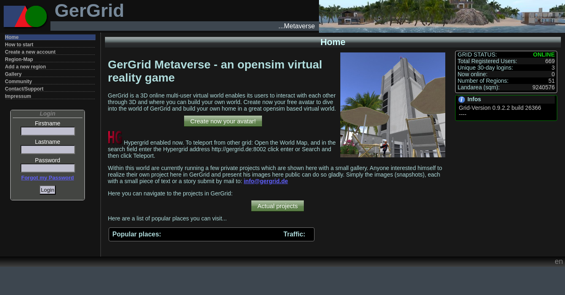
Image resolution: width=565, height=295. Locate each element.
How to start (19, 45)
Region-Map (19, 59)
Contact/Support (24, 89)
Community (18, 81)
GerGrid (89, 10)
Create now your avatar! (223, 121)
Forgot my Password (47, 178)
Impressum (18, 96)
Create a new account (30, 52)
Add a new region (25, 67)
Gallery (13, 74)
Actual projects (277, 205)
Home (11, 37)
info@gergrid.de (266, 181)
